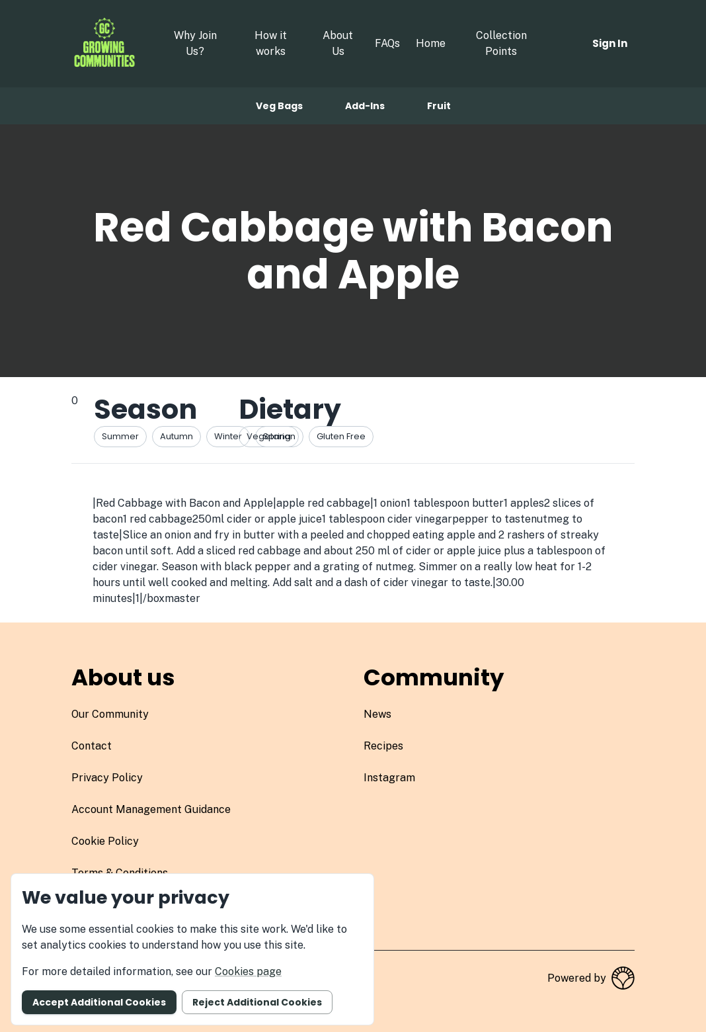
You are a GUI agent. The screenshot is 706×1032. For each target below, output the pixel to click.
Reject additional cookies (257, 1002)
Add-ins (365, 105)
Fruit (439, 105)
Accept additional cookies (99, 1002)
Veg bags (279, 105)
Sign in (609, 43)
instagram (389, 777)
